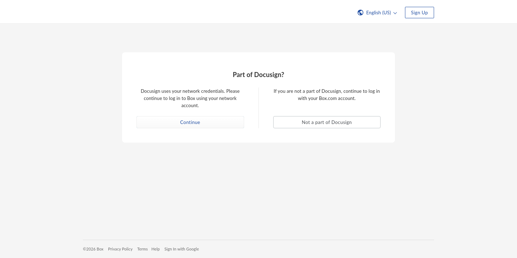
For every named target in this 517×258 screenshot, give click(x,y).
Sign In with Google (181, 249)
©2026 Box (93, 249)
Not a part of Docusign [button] (327, 122)
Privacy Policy (120, 249)
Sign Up (419, 12)
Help (156, 249)
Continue (190, 122)
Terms (142, 249)
